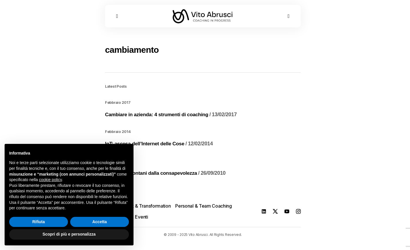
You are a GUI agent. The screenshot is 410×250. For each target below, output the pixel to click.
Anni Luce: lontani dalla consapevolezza (167, 175)
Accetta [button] (99, 221)
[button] (117, 18)
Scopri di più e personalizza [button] (69, 234)
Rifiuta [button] (38, 221)
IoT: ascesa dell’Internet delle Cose (160, 146)
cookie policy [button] (50, 179)
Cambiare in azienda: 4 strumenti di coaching (172, 117)
